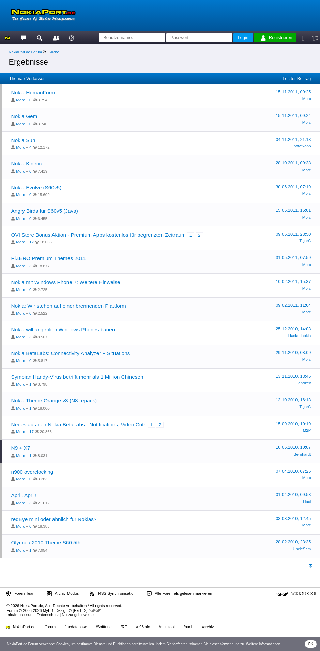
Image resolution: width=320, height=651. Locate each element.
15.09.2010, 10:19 (293, 423)
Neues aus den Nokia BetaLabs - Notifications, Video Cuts (79, 424)
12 (31, 242)
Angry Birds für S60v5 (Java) (44, 211)
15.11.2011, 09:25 (293, 91)
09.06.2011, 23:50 (293, 234)
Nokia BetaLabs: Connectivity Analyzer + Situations (70, 353)
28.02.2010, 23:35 (293, 541)
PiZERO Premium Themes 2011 (48, 258)
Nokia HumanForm (33, 92)
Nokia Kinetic (26, 163)
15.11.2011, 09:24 (293, 115)
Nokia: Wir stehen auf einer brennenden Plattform (68, 306)
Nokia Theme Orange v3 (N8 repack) (54, 400)
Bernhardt (302, 454)
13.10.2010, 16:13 (293, 399)
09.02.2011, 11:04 (293, 305)
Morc (20, 100)
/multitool (167, 627)
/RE (124, 627)
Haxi (307, 501)
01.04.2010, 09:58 (293, 494)
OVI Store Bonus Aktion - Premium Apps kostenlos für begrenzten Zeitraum (98, 235)
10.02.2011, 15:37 (293, 281)
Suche (54, 52)
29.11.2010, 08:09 (293, 352)
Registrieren (276, 38)
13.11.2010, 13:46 (293, 376)
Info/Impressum (19, 615)
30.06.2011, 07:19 (293, 186)
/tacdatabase (75, 627)
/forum (50, 627)
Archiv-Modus (63, 593)
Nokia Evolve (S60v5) (36, 187)
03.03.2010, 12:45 (293, 518)
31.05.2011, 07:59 (293, 257)
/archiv (208, 627)
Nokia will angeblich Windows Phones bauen (63, 329)
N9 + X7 (20, 448)
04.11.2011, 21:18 (293, 139)
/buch (188, 627)
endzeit (304, 383)
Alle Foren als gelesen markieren (179, 593)
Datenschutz (48, 615)
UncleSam (302, 549)
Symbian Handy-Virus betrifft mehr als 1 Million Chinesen (77, 377)
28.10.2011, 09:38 (293, 162)
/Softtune (104, 627)
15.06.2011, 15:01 (293, 210)
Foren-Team (20, 593)
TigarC (305, 241)
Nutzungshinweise (77, 615)
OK (310, 644)
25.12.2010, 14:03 (293, 328)
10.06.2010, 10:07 (293, 447)
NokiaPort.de (20, 627)
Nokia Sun (23, 140)
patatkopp (302, 146)
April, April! (23, 495)
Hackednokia (299, 336)
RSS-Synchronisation (112, 593)
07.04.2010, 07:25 (293, 471)
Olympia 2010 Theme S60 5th (46, 542)
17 (31, 432)
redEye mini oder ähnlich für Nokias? (54, 519)
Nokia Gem (24, 116)
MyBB (48, 610)
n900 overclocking (32, 472)
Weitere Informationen (263, 644)
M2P (307, 430)
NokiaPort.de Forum (25, 52)
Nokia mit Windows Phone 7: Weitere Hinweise (65, 282)
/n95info (143, 627)
